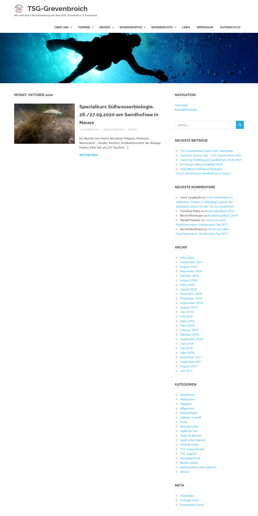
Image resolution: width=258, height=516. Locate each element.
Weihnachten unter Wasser (198, 467)
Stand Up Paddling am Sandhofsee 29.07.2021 (211, 159)
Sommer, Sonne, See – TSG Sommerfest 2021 (211, 155)
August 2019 (188, 307)
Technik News (189, 444)
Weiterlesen (88, 155)
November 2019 (191, 298)
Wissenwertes (132, 27)
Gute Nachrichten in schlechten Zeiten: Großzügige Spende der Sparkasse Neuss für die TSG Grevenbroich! (205, 201)
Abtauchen (187, 399)
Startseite (181, 105)
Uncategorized (190, 458)
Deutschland (188, 412)
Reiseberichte (164, 27)
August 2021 (188, 266)
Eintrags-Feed (189, 500)
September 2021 (191, 262)
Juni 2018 (186, 343)
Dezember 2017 (191, 357)
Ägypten (186, 403)
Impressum (205, 27)
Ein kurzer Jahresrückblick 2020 (201, 164)
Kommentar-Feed (192, 504)
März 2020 (187, 284)
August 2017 (188, 366)
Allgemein (187, 408)
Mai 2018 (186, 348)
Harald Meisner (114, 129)
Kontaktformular (186, 109)
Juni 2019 (186, 312)
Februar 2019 (189, 330)
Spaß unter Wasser (193, 440)
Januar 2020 (188, 289)
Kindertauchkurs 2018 (220, 211)
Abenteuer (187, 394)
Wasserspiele (189, 462)
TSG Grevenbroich (192, 449)
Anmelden (187, 495)
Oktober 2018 (189, 334)
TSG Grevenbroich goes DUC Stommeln (206, 150)
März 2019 (187, 325)
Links (186, 27)
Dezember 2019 (191, 293)
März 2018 (187, 352)
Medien (106, 27)
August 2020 (188, 280)
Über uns (63, 27)
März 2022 (187, 257)
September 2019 (191, 303)
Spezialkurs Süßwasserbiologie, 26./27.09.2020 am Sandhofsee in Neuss (119, 114)
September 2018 (191, 339)
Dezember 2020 (191, 271)
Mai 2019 (186, 316)
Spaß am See (189, 431)
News (184, 422)
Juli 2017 (186, 370)
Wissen (132, 129)
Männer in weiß (190, 417)
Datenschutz (230, 27)
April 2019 (187, 321)
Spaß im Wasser (191, 435)
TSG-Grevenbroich (59, 8)
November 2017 (191, 361)
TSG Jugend (188, 453)
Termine (86, 27)
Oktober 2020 (189, 275)
